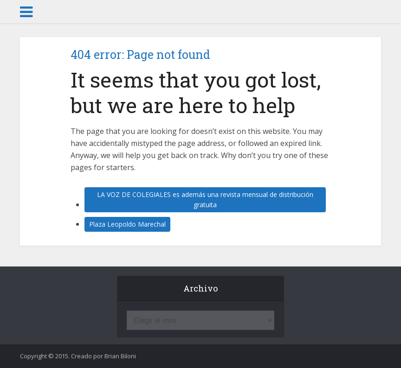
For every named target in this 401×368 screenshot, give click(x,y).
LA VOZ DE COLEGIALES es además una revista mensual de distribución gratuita (205, 199)
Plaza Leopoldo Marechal (127, 224)
